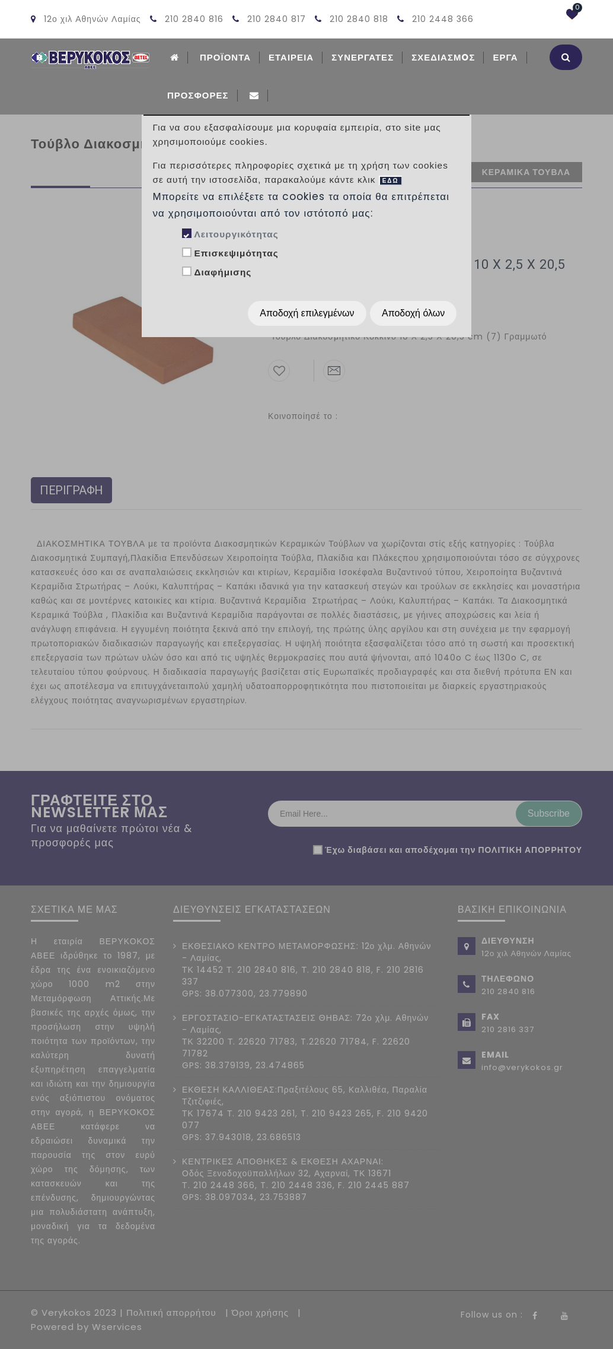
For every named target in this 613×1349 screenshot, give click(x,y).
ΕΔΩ (390, 180)
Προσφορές (198, 95)
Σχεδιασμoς (443, 57)
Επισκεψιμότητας (236, 253)
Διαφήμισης (222, 272)
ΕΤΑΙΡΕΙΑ (291, 57)
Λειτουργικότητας (236, 234)
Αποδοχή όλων (413, 313)
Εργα (505, 57)
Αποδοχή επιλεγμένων (307, 313)
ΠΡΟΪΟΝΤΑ (225, 57)
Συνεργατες (362, 57)
